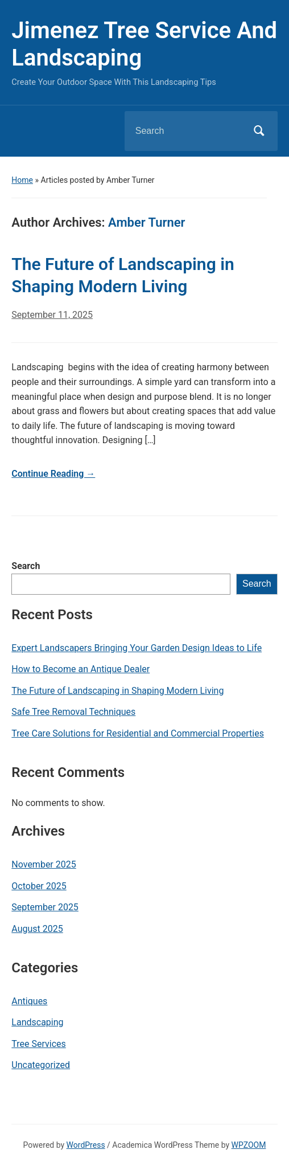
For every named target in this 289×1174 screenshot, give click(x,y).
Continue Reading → (53, 473)
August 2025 (37, 928)
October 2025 (38, 886)
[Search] (187, 131)
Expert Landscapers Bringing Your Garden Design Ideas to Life (136, 648)
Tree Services (38, 1043)
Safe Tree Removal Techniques (73, 711)
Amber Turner (146, 222)
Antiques (29, 1001)
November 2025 (43, 864)
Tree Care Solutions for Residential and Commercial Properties (137, 733)
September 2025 (45, 907)
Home (22, 180)
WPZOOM (249, 1145)
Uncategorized (40, 1065)
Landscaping (37, 1022)
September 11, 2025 (52, 314)
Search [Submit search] (259, 131)
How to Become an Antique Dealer (80, 669)
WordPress (86, 1145)
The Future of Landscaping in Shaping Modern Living (117, 690)
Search (25, 566)
